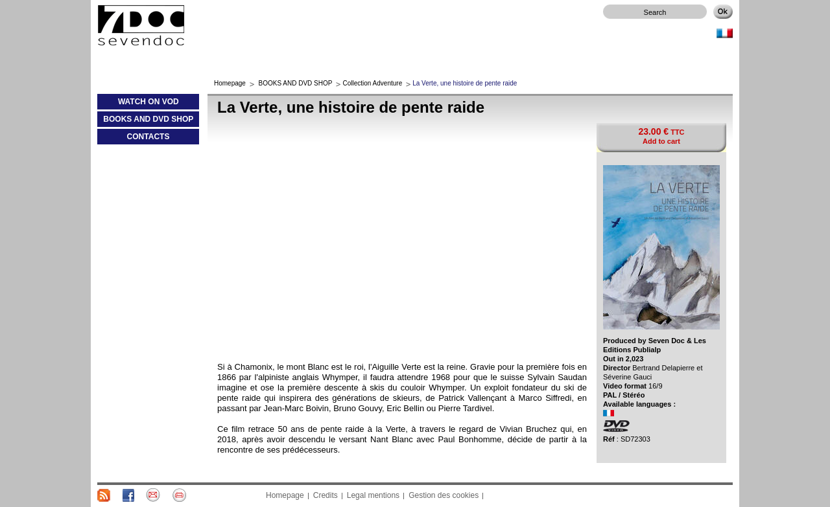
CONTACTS (148, 136)
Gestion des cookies (444, 495)
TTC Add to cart (661, 135)
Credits (325, 495)
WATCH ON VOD (138, 104)
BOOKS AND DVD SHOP (145, 122)
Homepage (230, 83)
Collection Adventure (372, 83)
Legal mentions (373, 495)
